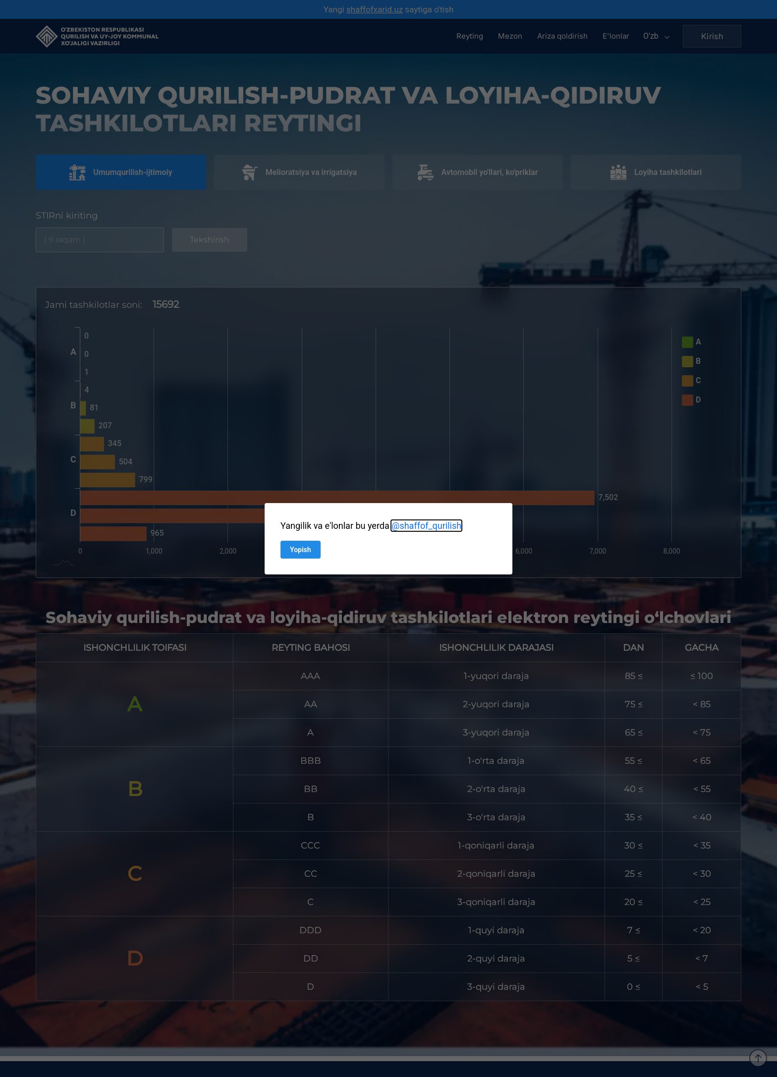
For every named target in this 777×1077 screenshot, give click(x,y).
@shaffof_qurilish (426, 525)
